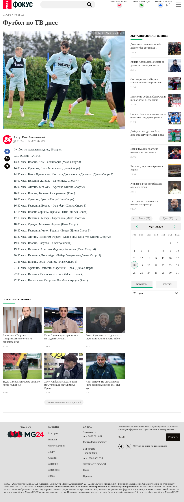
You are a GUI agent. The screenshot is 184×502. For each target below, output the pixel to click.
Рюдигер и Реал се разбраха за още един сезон (146, 185)
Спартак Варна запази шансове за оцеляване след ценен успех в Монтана (148, 116)
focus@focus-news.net (95, 442)
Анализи (52, 457)
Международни (56, 445)
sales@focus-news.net (94, 464)
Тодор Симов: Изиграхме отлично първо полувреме (21, 383)
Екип (86, 470)
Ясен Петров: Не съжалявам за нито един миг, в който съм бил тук (103, 384)
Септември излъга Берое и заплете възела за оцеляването (146, 81)
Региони (52, 439)
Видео (51, 476)
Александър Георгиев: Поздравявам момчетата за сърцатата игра (17, 338)
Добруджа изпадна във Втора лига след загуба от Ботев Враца (147, 133)
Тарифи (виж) (90, 453)
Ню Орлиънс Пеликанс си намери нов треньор (144, 203)
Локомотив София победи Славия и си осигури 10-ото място (148, 98)
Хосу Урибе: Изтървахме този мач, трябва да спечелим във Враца (60, 384)
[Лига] (156, 293)
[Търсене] (61, 4)
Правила (87, 476)
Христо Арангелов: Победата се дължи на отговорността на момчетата (147, 63)
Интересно (54, 469)
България (53, 433)
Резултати (167, 284)
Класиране (141, 284)
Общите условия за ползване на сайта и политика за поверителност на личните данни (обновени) (86, 486)
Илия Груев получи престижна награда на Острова (61, 337)
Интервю (53, 463)
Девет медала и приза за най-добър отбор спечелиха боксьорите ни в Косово (146, 46)
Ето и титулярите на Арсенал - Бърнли (147, 168)
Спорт (51, 451)
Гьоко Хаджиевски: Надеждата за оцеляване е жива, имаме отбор (104, 337)
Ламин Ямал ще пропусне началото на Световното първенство (144, 151)
